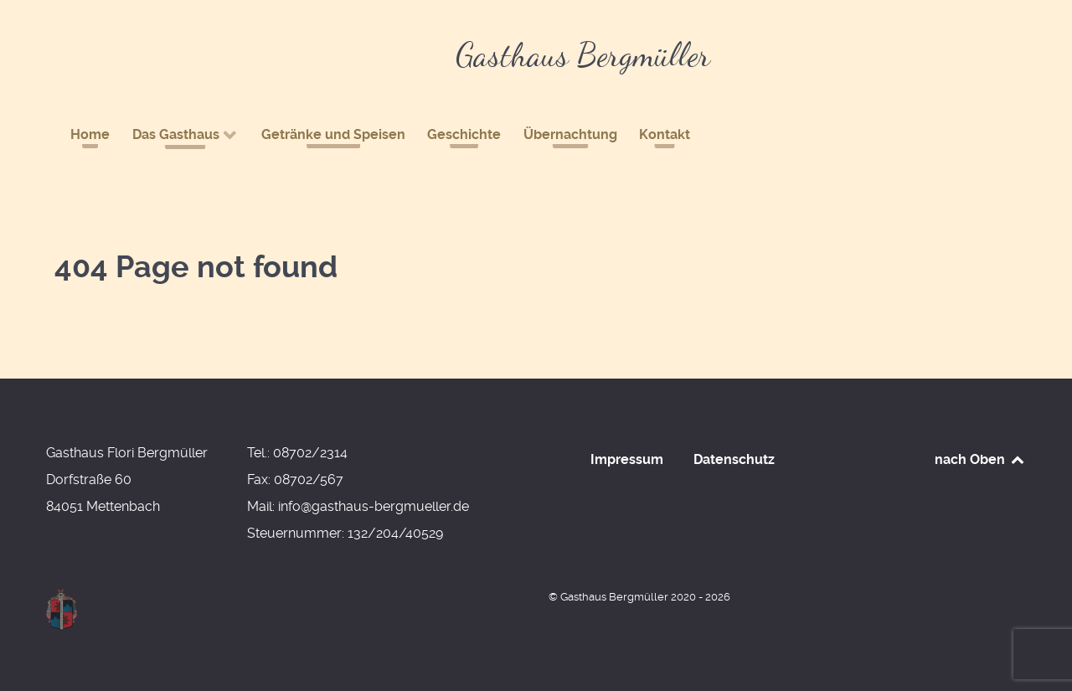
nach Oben (980, 459)
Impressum (626, 459)
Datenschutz (734, 459)
